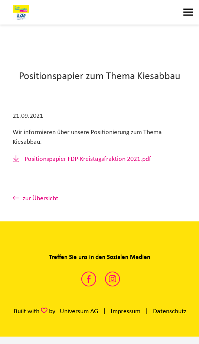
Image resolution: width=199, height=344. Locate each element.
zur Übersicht (40, 198)
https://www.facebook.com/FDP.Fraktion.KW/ (88, 279)
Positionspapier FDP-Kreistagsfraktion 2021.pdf (88, 158)
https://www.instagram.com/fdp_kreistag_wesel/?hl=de (112, 279)
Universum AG (79, 311)
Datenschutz (169, 311)
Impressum (125, 311)
